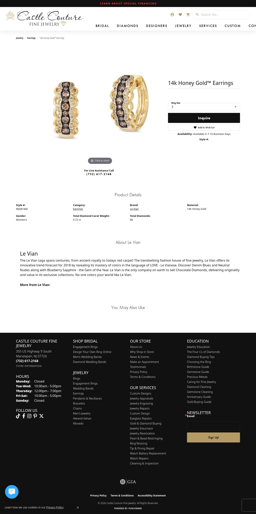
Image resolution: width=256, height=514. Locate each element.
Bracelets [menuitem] (79, 403)
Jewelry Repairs (140, 408)
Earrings (31, 38)
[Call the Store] (27, 361)
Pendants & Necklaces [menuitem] (87, 398)
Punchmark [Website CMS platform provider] (135, 508)
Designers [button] (140, 26)
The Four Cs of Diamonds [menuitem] (203, 352)
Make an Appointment (144, 362)
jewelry (19, 38)
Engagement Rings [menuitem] (85, 383)
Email (191, 416)
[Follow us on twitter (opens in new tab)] (41, 416)
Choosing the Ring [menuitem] (199, 362)
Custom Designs (140, 393)
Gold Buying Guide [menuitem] (199, 402)
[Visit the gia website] (128, 482)
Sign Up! (213, 437)
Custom (199, 26)
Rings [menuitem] (76, 378)
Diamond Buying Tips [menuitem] (201, 357)
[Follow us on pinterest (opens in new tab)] (35, 416)
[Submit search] (195, 14)
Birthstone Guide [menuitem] (198, 367)
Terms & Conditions (143, 377)
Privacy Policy (138, 372)
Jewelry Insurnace (141, 428)
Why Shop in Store (142, 352)
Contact (218, 26)
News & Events (139, 357)
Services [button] (180, 26)
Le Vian (134, 209)
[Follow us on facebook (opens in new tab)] (23, 416)
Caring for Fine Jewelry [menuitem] (201, 382)
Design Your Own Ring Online (92, 352)
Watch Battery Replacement (148, 453)
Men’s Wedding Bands (87, 357)
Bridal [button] (97, 26)
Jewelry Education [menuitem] (198, 347)
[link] (128, 4)
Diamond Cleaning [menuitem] (199, 387)
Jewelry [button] (161, 26)
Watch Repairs (139, 458)
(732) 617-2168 (99, 174)
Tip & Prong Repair (142, 448)
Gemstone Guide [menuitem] (198, 372)
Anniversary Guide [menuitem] (199, 397)
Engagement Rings (85, 347)
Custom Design (140, 413)
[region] (100, 105)
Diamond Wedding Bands (89, 362)
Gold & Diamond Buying (145, 423)
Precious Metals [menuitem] (197, 377)
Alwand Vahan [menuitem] (82, 418)
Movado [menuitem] (78, 423)
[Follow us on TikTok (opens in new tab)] (18, 416)
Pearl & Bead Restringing (146, 438)
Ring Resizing (138, 443)
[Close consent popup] (78, 507)
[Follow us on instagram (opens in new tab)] (29, 416)
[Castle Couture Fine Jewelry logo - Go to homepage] (44, 19)
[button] (172, 15)
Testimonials (138, 367)
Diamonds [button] (117, 26)
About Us (136, 347)
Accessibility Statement (152, 495)
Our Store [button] (239, 26)
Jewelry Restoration (142, 433)
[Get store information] (29, 366)
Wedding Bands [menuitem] (83, 388)
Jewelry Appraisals (141, 398)
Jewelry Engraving (141, 403)
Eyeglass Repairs (141, 418)
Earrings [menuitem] (78, 393)
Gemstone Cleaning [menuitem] (200, 392)
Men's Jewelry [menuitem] (81, 413)
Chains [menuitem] (77, 408)
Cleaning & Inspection (144, 463)
